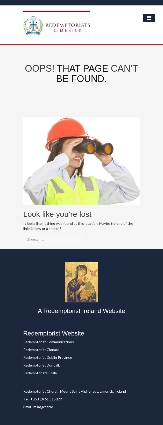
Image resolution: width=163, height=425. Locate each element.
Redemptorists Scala (40, 373)
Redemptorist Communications (48, 342)
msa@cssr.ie (43, 407)
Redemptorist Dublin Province (47, 357)
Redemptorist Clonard (41, 349)
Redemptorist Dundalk (41, 365)
